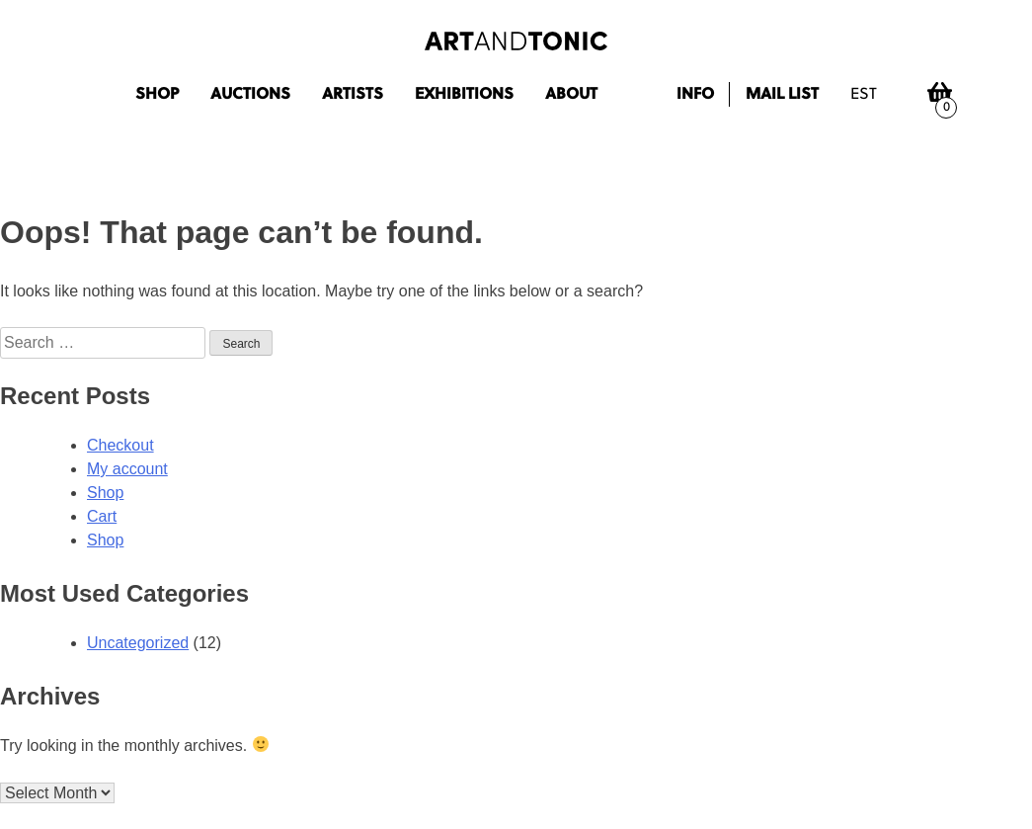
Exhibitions (464, 95)
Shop (157, 95)
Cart (102, 516)
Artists (352, 95)
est (863, 95)
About (571, 95)
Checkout (120, 445)
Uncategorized (138, 642)
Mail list (782, 95)
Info (695, 95)
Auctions (250, 95)
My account (127, 468)
